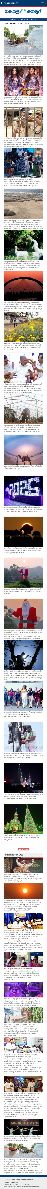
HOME (6, 23)
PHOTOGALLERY (10, 3)
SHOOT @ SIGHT (23, 23)
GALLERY (13, 23)
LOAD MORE (23, 849)
